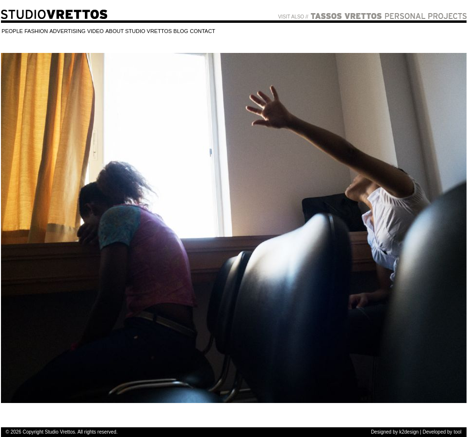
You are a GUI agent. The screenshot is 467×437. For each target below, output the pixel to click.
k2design (409, 432)
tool (457, 432)
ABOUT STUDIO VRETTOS (138, 31)
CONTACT (202, 31)
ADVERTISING (67, 31)
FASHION (36, 31)
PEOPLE (12, 31)
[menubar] (108, 32)
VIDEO (95, 31)
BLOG (181, 31)
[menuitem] (12, 32)
